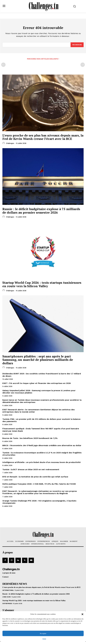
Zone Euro (6, 597)
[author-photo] (4, 143)
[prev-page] (3, 65)
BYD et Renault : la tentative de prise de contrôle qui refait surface (35, 477)
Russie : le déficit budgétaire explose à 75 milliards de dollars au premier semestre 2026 (41, 210)
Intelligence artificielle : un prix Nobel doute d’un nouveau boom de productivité (41, 462)
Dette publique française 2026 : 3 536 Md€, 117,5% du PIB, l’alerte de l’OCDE (39, 484)
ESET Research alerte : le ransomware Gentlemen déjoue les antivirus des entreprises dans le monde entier (38, 410)
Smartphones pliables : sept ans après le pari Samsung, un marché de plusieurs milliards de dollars (37, 359)
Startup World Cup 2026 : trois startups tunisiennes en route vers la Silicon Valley (41, 284)
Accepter (43, 633)
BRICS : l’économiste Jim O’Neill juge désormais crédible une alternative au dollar (41, 445)
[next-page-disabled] (82, 65)
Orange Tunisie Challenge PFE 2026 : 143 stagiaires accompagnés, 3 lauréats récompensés (39, 502)
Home (44, 639)
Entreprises (7, 603)
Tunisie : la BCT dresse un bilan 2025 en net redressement (30, 469)
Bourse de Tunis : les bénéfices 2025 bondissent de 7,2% (30, 438)
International (8, 590)
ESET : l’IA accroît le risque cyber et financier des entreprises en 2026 (36, 383)
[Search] (77, 44)
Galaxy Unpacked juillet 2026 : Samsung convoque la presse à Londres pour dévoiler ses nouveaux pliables (39, 391)
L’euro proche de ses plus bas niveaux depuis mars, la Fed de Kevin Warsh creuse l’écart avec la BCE (42, 137)
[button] (82, 614)
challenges (10, 143)
